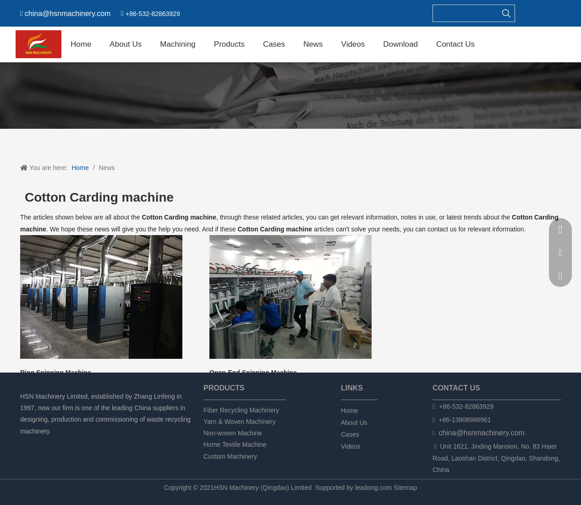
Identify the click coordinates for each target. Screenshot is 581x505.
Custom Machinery (230, 456)
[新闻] (290, 95)
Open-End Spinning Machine (253, 372)
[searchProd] (465, 13)
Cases (350, 434)
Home (349, 410)
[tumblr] (72, 443)
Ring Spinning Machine (55, 372)
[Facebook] (26, 443)
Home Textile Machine (234, 444)
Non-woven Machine (232, 433)
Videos (351, 446)
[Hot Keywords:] (506, 13)
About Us (354, 422)
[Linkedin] (41, 443)
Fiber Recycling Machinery (241, 410)
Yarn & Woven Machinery (239, 421)
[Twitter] (57, 443)
